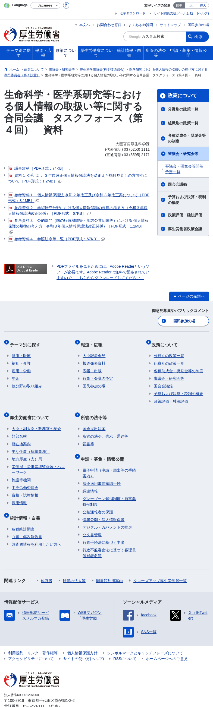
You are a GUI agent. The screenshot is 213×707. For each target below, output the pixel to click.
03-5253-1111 (35, 692)
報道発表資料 (94, 358)
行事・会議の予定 (98, 373)
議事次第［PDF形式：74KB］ (39, 168)
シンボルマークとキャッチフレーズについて (145, 638)
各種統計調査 (23, 515)
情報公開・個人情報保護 (103, 505)
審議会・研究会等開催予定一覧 (184, 169)
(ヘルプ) (203, 13)
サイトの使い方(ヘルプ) (83, 644)
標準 (179, 5)
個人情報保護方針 (82, 638)
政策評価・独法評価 (185, 215)
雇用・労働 (21, 366)
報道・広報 (93, 341)
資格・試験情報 (25, 485)
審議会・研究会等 (183, 154)
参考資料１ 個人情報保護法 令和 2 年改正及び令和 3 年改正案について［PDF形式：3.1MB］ (78, 197)
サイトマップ (170, 25)
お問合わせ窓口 (109, 25)
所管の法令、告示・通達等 (105, 426)
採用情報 (19, 493)
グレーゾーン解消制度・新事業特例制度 (109, 487)
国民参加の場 (198, 25)
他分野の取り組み (27, 381)
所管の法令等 (96, 410)
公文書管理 (92, 520)
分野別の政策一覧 (183, 109)
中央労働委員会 (25, 478)
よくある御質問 (140, 25)
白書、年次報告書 (27, 522)
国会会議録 (177, 184)
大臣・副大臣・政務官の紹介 (36, 419)
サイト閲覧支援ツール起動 (173, 13)
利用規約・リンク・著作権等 (33, 638)
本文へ (84, 25)
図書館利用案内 (109, 566)
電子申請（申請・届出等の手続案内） (109, 459)
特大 (203, 5)
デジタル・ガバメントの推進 (107, 513)
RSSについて (124, 644)
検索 (198, 36)
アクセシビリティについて (31, 644)
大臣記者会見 (94, 350)
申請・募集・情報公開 (104, 446)
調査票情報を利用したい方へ (36, 530)
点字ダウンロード (133, 13)
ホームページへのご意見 (167, 644)
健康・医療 (21, 350)
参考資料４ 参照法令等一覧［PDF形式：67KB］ (56, 239)
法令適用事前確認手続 (102, 469)
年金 (15, 373)
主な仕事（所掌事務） (31, 442)
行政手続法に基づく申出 (103, 528)
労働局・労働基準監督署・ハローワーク (38, 460)
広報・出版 (92, 366)
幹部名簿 (19, 426)
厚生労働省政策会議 (185, 229)
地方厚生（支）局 (27, 449)
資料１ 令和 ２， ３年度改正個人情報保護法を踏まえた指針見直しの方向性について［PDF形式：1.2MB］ (77, 178)
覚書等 (88, 434)
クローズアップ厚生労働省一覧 (160, 566)
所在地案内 (21, 434)
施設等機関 (21, 470)
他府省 (46, 566)
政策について (182, 95)
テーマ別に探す (27, 341)
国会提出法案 (94, 419)
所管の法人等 (74, 566)
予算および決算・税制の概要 (187, 200)
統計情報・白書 (27, 505)
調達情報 (90, 477)
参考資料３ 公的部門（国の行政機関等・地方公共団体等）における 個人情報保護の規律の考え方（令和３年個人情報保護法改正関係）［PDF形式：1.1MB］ (78, 225)
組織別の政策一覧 (183, 123)
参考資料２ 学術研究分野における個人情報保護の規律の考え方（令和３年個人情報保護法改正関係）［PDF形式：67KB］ (78, 210)
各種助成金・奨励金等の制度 (187, 138)
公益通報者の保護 (98, 497)
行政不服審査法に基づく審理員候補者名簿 (109, 539)
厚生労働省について (31, 410)
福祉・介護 (21, 358)
